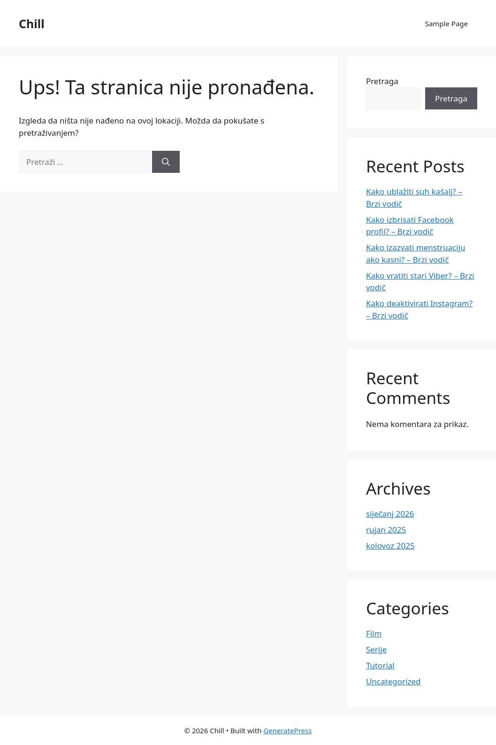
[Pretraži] (166, 162)
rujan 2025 (386, 529)
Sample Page (446, 23)
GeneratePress (287, 730)
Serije (376, 649)
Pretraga (382, 81)
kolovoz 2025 (390, 545)
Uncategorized (393, 681)
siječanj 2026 (390, 513)
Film (374, 633)
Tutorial (380, 665)
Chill (32, 23)
